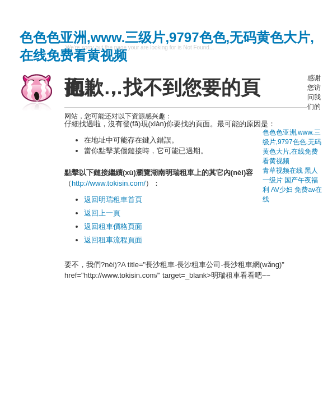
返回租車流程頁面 (113, 240)
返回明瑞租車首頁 (113, 199)
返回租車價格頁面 (113, 226)
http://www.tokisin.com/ (109, 183)
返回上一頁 (102, 213)
